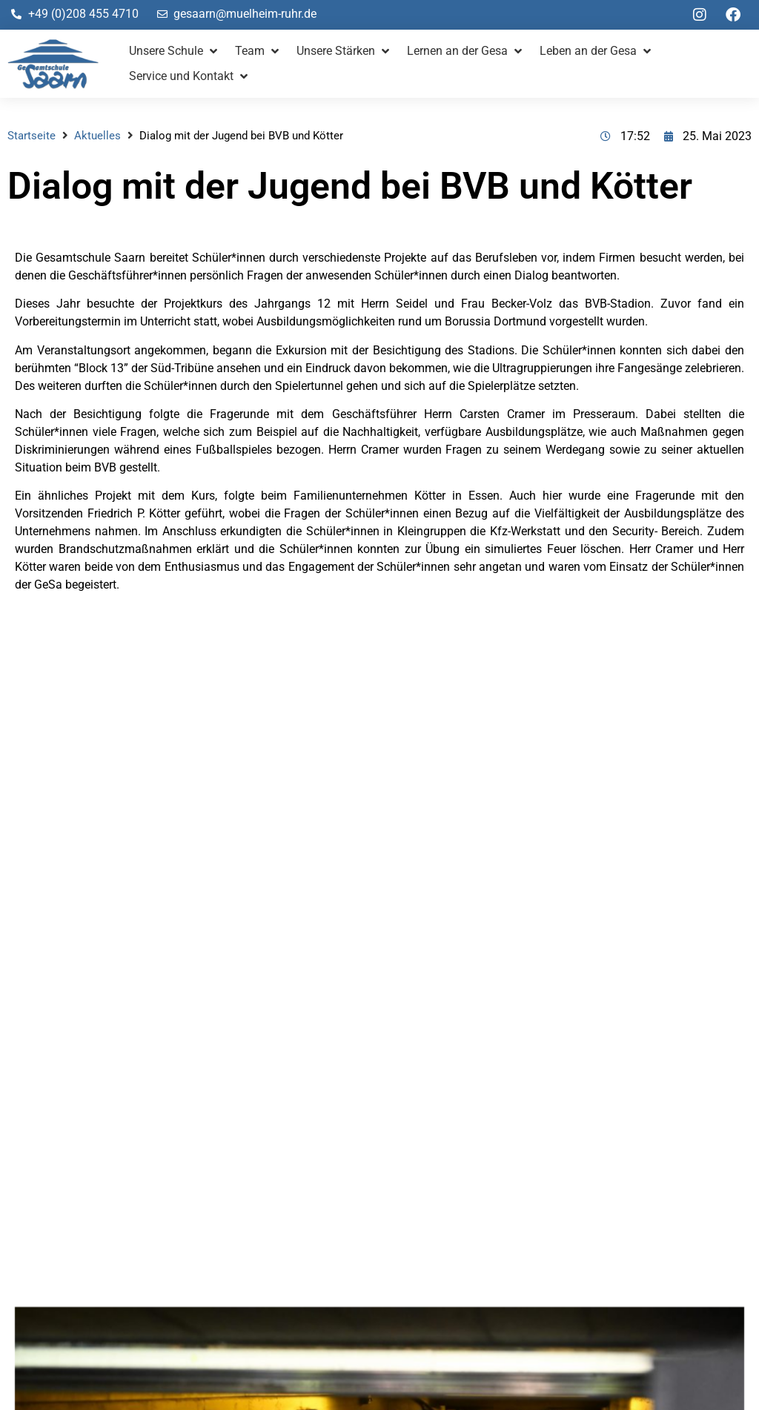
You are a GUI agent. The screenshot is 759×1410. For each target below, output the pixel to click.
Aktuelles (97, 135)
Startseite (31, 135)
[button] (175, 51)
